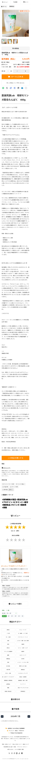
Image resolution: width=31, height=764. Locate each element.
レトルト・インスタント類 (22, 662)
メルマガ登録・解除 (19, 749)
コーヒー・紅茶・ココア (23, 648)
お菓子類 (8, 669)
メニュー (5, 2)
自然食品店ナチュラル (14, 758)
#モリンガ (15, 505)
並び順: (3, 613)
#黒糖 (4, 508)
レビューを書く (15, 604)
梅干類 (22, 658)
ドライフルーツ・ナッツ (23, 637)
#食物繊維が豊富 (9, 500)
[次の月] (29, 716)
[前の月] (2, 716)
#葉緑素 (23, 505)
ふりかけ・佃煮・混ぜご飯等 (23, 640)
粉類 (8, 640)
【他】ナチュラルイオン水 (22, 687)
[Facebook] (14, 753)
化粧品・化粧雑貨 (22, 676)
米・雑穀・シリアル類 (22, 633)
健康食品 (12, 6)
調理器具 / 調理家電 (8, 680)
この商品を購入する (15, 458)
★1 (22, 616)
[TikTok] (19, 753)
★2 (19, 616)
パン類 (8, 633)
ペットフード (23, 684)
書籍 (8, 687)
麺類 (8, 655)
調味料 (8, 629)
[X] (6, 88)
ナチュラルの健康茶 (8, 651)
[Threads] (18, 88)
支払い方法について (17, 744)
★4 (12, 616)
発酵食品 (8, 658)
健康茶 (22, 651)
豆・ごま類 (8, 637)
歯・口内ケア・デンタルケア (8, 676)
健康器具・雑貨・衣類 (22, 680)
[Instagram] (12, 753)
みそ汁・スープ (23, 655)
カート (25, 2)
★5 (8, 616)
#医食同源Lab (22, 500)
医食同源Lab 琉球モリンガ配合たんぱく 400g (15, 51)
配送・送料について (6, 744)
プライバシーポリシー (22, 746)
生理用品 (8, 684)
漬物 (8, 662)
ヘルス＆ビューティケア (23, 673)
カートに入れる (15, 76)
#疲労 (25, 502)
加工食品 (8, 666)
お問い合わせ (10, 749)
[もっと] (25, 88)
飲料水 (8, 648)
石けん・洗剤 (8, 673)
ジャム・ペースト (22, 629)
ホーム (4, 6)
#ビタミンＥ (18, 502)
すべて (4, 616)
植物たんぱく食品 (22, 666)
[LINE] (3, 88)
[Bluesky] (22, 88)
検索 (15, 2)
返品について (26, 744)
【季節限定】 (23, 691)
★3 (15, 616)
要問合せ (11, 489)
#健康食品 (6, 505)
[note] (22, 753)
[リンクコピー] (10, 88)
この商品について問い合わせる (15, 83)
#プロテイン (7, 502)
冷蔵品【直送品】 (8, 691)
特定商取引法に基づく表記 (10, 746)
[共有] (14, 88)
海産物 (22, 644)
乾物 (8, 644)
